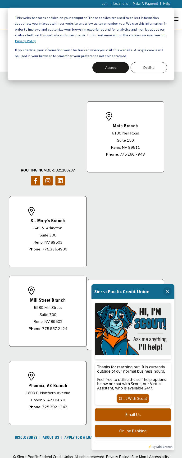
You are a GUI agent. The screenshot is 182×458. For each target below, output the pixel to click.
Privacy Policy (25, 41)
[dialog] (91, 44)
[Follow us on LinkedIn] (60, 137)
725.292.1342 (54, 380)
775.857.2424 (54, 302)
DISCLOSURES (26, 412)
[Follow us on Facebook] (35, 137)
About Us (51, 412)
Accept (110, 67)
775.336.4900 (54, 223)
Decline (149, 67)
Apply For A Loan (79, 412)
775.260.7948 (132, 141)
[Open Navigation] (175, 19)
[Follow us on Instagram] (48, 137)
